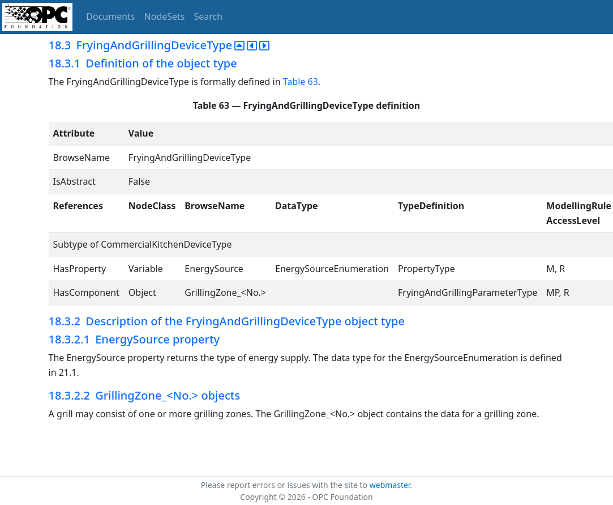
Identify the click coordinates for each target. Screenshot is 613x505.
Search (208, 16)
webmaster (390, 484)
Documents (110, 16)
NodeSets (164, 16)
